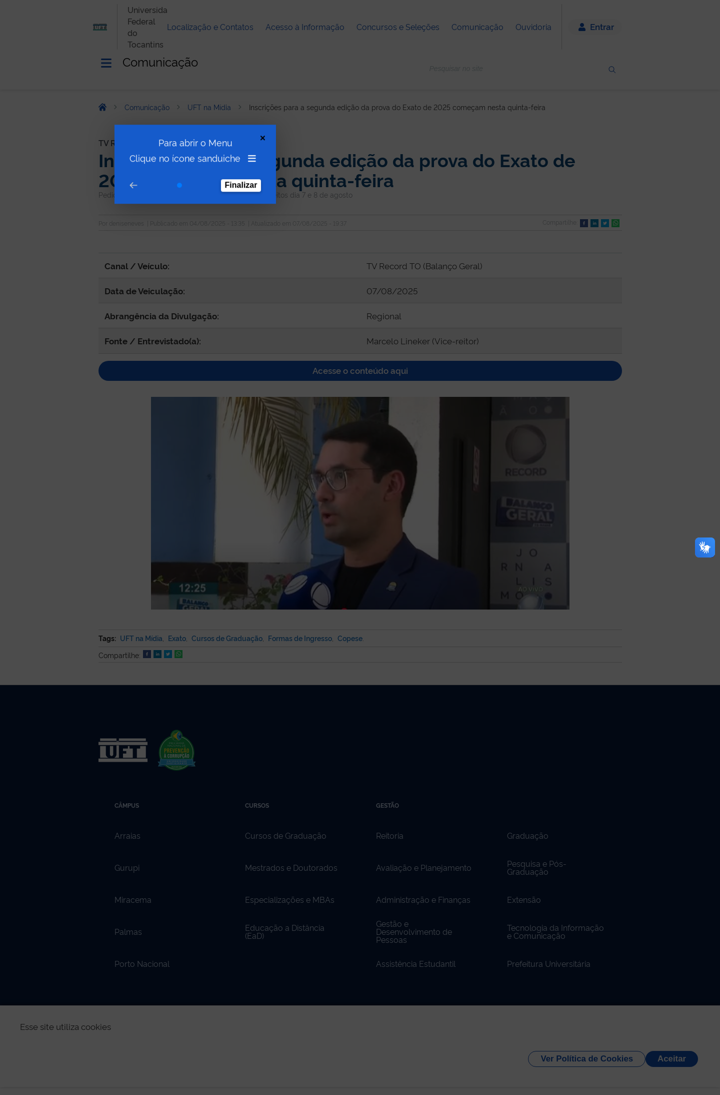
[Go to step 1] (158, 136)
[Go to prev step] (112, 137)
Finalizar (220, 136)
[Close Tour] (242, 89)
